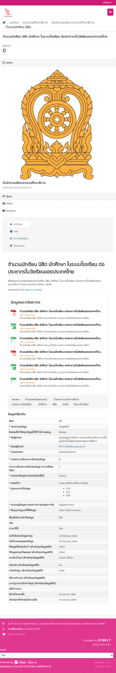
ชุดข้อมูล (16, 224)
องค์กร (14, 22)
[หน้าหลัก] (4, 22)
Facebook (9, 211)
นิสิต (55, 404)
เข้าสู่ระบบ (107, 2)
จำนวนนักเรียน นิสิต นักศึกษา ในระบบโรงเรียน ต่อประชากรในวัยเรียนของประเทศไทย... (61, 311)
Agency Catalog (33, 290)
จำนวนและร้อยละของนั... (36, 399)
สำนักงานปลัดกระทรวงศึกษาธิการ (73, 22)
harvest (16, 399)
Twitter (8, 203)
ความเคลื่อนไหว (19, 238)
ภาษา (3, 650)
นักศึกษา (42, 404)
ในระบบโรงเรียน (81, 404)
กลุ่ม (14, 231)
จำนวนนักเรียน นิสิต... (19, 27)
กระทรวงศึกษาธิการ (35, 22)
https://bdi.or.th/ (17, 634)
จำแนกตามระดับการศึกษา (66, 399)
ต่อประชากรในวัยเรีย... (22, 404)
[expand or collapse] (110, 12)
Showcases (17, 246)
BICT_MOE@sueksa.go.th (72, 446)
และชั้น (65, 404)
